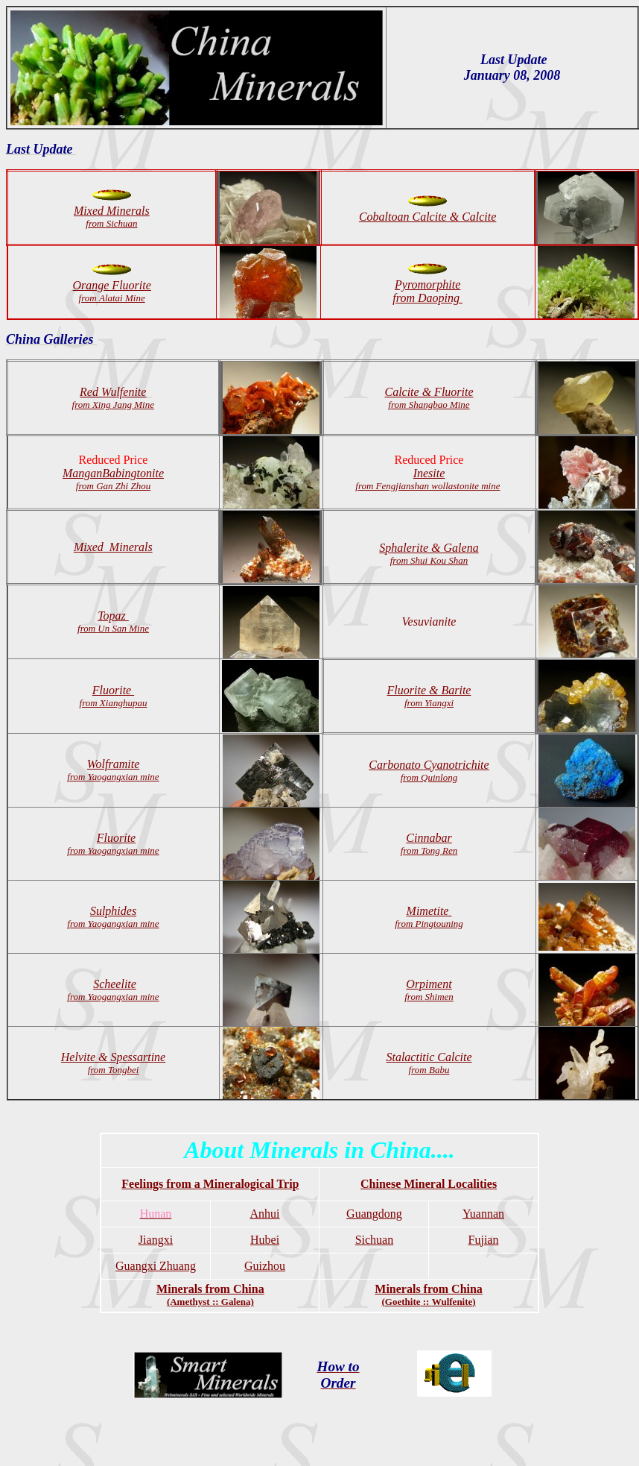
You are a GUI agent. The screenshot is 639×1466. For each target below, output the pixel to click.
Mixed (89, 210)
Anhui (265, 1213)
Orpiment (429, 990)
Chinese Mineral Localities (428, 1183)
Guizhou (264, 1265)
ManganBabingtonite (113, 473)
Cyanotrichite (429, 764)
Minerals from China (210, 1295)
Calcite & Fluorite (428, 398)
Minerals (117, 216)
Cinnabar (428, 837)
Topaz (113, 615)
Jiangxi (156, 1239)
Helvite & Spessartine (113, 1063)
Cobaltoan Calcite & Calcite (427, 216)
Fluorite (113, 696)
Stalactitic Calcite (428, 1057)
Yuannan (483, 1213)
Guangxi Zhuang (155, 1265)
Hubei (264, 1239)
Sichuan (374, 1239)
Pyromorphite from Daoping (427, 291)
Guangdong (374, 1213)
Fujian (483, 1239)
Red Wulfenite (113, 398)
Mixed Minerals (113, 547)
